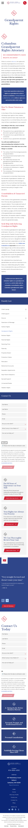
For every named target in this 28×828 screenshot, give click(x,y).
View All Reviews (8, 606)
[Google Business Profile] (9, 809)
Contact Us (14, 800)
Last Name (5, 409)
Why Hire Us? (11, 524)
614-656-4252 (14, 770)
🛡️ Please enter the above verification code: (13, 445)
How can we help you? (8, 433)
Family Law (14, 797)
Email (3, 419)
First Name (5, 404)
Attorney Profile (14, 794)
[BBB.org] (18, 809)
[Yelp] (15, 809)
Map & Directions (14, 785)
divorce (14, 61)
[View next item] (7, 600)
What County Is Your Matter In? (10, 428)
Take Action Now (12, 550)
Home (14, 792)
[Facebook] (12, 809)
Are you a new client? (7, 423)
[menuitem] (12, 309)
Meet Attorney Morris (13, 498)
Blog (14, 803)
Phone (4, 414)
